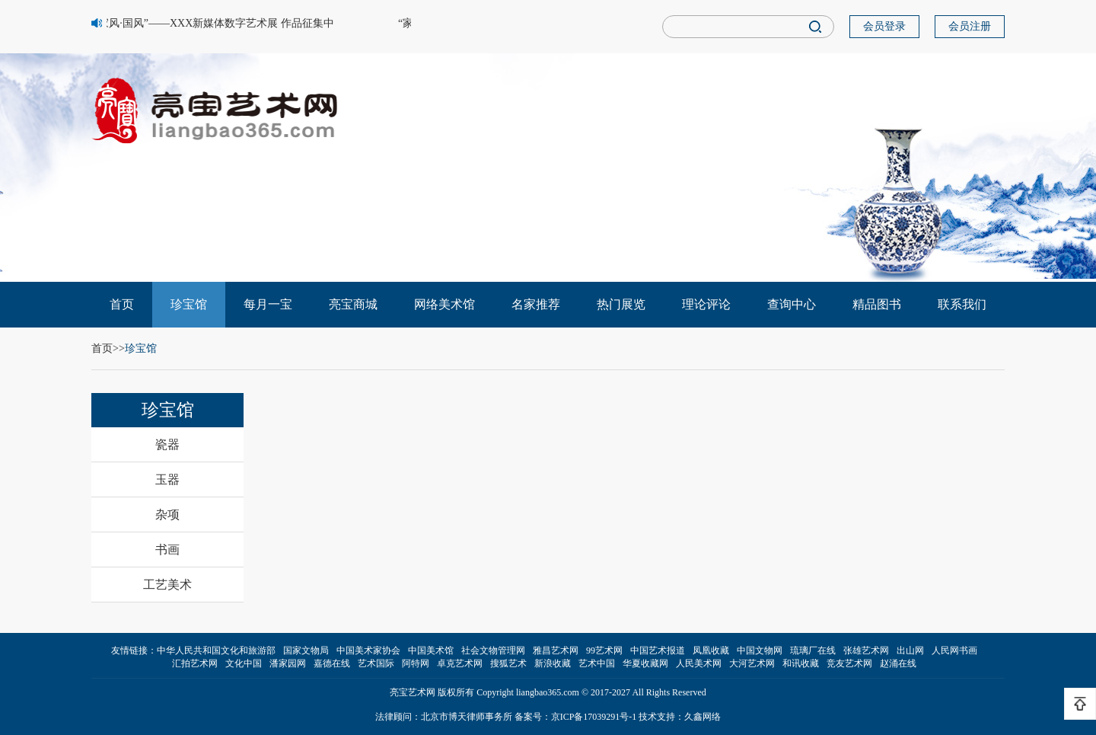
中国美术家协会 (368, 650)
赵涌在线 (898, 663)
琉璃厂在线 (813, 650)
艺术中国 (596, 663)
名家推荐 (535, 304)
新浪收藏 (552, 663)
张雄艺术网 (866, 650)
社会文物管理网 (493, 650)
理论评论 (706, 304)
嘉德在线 (332, 663)
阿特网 (415, 663)
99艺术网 (604, 650)
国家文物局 (306, 650)
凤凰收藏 (711, 650)
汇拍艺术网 (195, 663)
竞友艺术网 (849, 663)
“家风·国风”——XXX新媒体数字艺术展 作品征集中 (215, 23)
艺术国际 (376, 663)
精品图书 (876, 304)
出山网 (910, 650)
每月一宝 (268, 304)
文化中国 (243, 663)
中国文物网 (759, 650)
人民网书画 (954, 650)
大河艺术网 (752, 663)
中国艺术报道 (657, 650)
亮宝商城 (353, 304)
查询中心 (791, 304)
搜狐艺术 (508, 663)
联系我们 (962, 304)
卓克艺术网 (460, 663)
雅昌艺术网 (555, 650)
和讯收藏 (800, 663)
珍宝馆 (188, 304)
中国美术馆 (431, 650)
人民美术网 (699, 663)
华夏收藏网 (645, 663)
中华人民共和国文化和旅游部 (216, 650)
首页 (122, 304)
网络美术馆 (444, 304)
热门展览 (621, 304)
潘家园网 (287, 663)
